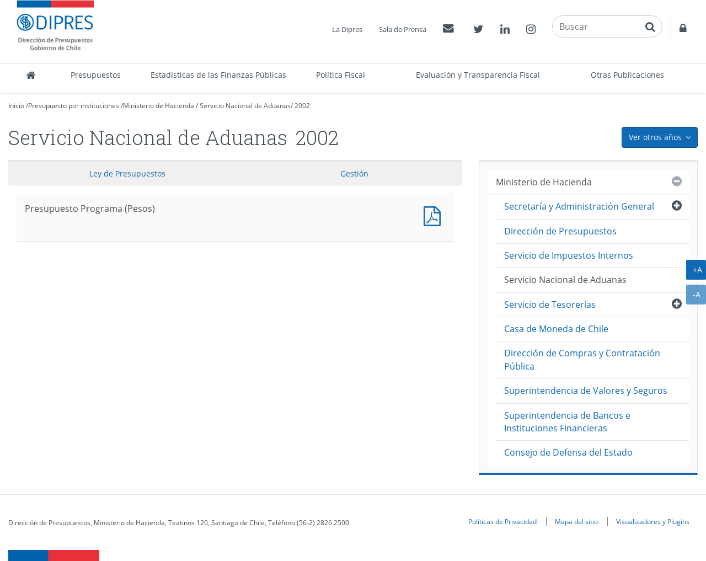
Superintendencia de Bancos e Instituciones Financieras (567, 421)
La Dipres (347, 29)
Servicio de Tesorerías (550, 304)
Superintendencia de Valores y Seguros (585, 390)
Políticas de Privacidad (502, 521)
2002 (302, 105)
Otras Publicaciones (627, 75)
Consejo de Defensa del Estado (568, 452)
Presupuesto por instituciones (73, 105)
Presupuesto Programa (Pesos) (435, 214)
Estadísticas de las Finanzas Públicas (218, 75)
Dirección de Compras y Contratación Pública (582, 359)
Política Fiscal (340, 75)
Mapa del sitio (576, 521)
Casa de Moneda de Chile (556, 329)
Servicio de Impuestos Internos (568, 255)
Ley (127, 173)
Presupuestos (96, 75)
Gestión (354, 173)
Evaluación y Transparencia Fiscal (478, 75)
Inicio (16, 105)
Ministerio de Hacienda (158, 105)
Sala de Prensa (402, 29)
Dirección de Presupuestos (560, 231)
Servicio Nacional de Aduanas (245, 105)
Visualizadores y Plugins (652, 521)
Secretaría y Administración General (579, 206)
